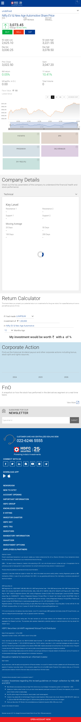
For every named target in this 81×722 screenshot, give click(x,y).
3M (60, 97)
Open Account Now (40, 719)
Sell (18, 32)
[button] (40, 11)
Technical (8, 194)
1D (52, 97)
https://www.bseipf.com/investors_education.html (15, 672)
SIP (30, 32)
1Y (64, 97)
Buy (7, 32)
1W (56, 97)
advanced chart (73, 97)
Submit (74, 420)
